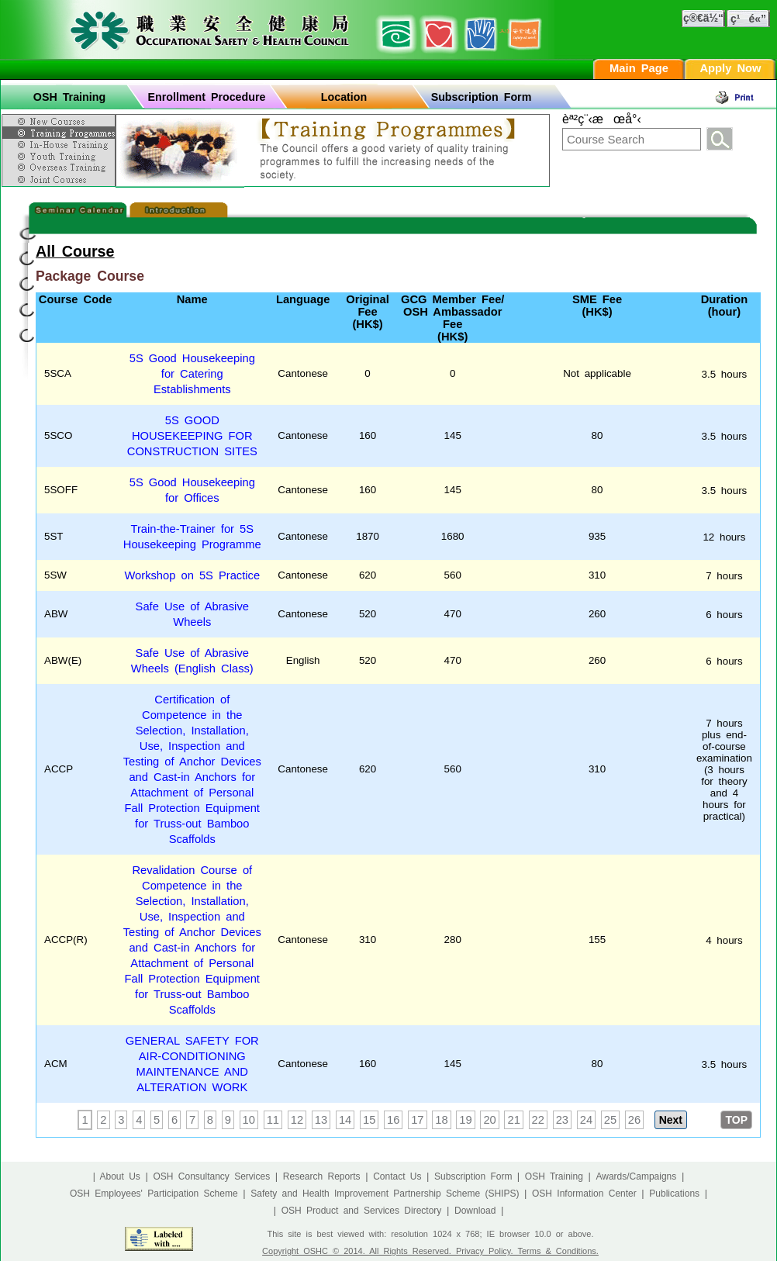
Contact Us (397, 1176)
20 (489, 1120)
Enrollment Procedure (207, 97)
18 (441, 1120)
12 (297, 1120)
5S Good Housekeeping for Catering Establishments (192, 374)
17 (417, 1120)
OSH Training (69, 97)
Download (475, 1210)
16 (393, 1120)
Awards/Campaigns (636, 1176)
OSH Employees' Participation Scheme (154, 1193)
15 (369, 1120)
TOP (736, 1120)
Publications (674, 1193)
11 (273, 1120)
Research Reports (322, 1176)
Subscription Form (481, 97)
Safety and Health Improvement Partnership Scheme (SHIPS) (384, 1193)
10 (249, 1120)
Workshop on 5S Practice (192, 575)
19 (465, 1120)
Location (344, 97)
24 (586, 1120)
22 (538, 1120)
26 (634, 1120)
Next (670, 1120)
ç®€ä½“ (703, 18)
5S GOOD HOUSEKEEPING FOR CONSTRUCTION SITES (192, 436)
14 (345, 1120)
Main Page (639, 68)
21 (513, 1120)
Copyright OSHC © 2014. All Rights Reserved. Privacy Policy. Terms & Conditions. (430, 1251)
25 (610, 1120)
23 (562, 1120)
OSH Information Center (584, 1193)
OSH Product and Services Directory (361, 1210)
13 (321, 1120)
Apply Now (730, 68)
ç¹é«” (748, 18)
